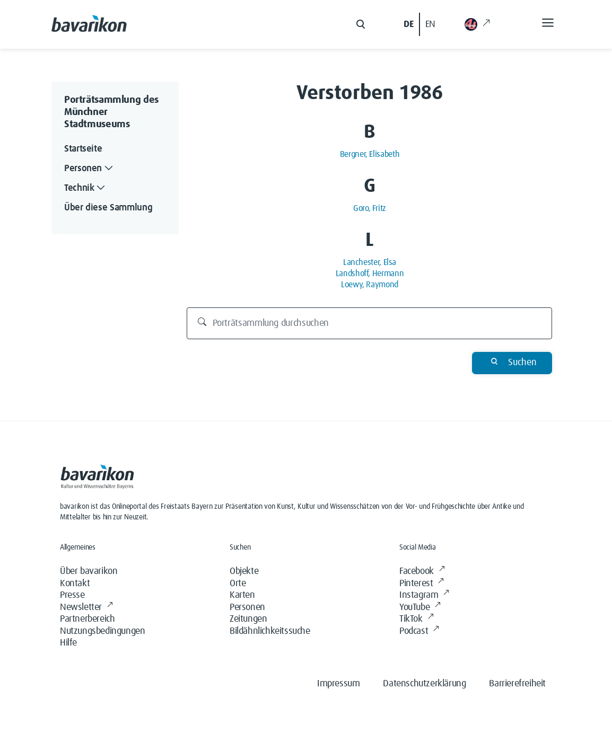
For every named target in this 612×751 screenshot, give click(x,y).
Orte (238, 583)
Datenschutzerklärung (424, 683)
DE (408, 24)
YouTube (420, 608)
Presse (72, 595)
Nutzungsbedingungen (102, 631)
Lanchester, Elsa (369, 262)
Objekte (244, 571)
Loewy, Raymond (369, 284)
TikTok (416, 619)
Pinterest (421, 584)
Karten (242, 595)
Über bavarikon (88, 571)
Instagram (424, 595)
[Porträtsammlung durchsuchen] (370, 323)
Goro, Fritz (369, 208)
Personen (247, 607)
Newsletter (86, 608)
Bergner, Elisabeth (370, 154)
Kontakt (75, 583)
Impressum (338, 683)
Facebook (421, 572)
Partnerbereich (87, 619)
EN (430, 24)
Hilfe (68, 643)
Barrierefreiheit (517, 683)
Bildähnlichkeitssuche (270, 631)
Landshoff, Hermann (370, 273)
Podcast (419, 631)
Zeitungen (248, 619)
